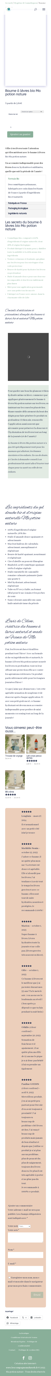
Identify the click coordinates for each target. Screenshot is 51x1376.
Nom (11, 1249)
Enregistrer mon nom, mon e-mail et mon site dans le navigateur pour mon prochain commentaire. (25, 1281)
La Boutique (24, 1333)
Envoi (37, 1294)
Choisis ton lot (13, 114)
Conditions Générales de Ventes (24, 1337)
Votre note (13, 1226)
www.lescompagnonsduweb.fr (22, 1367)
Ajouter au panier (20, 134)
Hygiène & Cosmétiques (25, 3)
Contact (12, 1350)
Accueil (8, 3)
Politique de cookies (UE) (29, 1350)
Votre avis (13, 1230)
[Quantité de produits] (12, 127)
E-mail (12, 1263)
